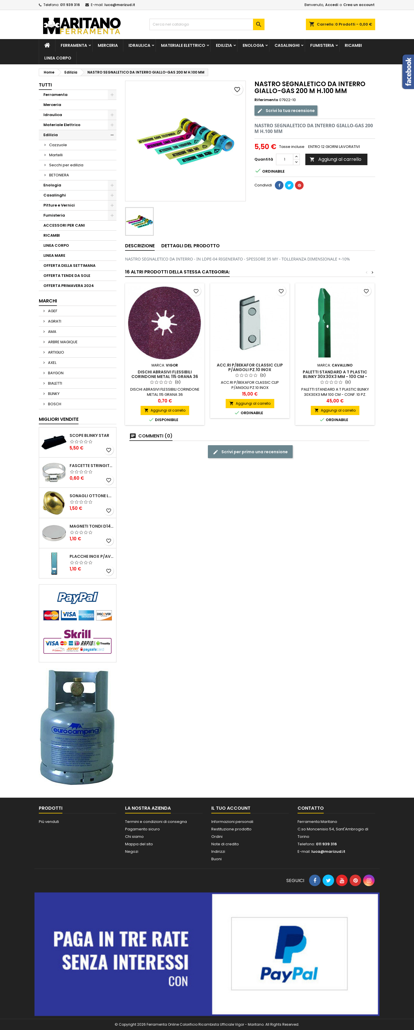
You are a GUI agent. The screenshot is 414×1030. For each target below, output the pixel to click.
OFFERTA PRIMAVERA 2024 (68, 285)
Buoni (216, 859)
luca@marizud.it (119, 4)
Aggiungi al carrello (335, 159)
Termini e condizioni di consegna (156, 821)
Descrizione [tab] (140, 245)
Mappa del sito (139, 844)
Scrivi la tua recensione (286, 111)
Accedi (331, 4)
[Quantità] (284, 159)
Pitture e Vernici (59, 205)
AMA (51, 331)
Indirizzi (218, 851)
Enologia (253, 45)
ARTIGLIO (55, 352)
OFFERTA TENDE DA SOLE (66, 275)
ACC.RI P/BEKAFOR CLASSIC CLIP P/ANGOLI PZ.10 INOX (250, 367)
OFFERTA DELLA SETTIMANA (69, 265)
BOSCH (54, 404)
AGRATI (54, 321)
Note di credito (225, 844)
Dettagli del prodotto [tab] (190, 245)
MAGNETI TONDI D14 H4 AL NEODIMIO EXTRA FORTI (92, 526)
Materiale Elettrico (183, 45)
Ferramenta (74, 45)
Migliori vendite (58, 419)
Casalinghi (287, 45)
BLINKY (53, 393)
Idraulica (139, 45)
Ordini (217, 836)
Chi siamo (134, 836)
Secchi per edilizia (66, 165)
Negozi (131, 851)
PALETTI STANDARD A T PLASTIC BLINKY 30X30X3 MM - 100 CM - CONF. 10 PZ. (335, 376)
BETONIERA (59, 175)
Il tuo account (230, 808)
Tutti (45, 85)
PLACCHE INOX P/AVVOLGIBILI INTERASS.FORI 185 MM (92, 556)
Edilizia (224, 45)
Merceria (108, 45)
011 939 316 (70, 4)
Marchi (48, 301)
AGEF (52, 311)
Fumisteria (322, 45)
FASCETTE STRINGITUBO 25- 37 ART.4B (92, 465)
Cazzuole (58, 145)
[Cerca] (207, 24)
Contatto (311, 808)
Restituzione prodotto (231, 829)
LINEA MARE (54, 255)
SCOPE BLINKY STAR (89, 435)
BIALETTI (54, 383)
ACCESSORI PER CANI (64, 225)
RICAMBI (353, 45)
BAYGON (55, 373)
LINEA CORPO (57, 58)
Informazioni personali (232, 821)
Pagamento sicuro (142, 829)
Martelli (56, 155)
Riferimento (266, 100)
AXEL (51, 362)
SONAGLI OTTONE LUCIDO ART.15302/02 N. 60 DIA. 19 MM (92, 495)
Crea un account (359, 4)
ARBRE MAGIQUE (62, 342)
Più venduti (49, 821)
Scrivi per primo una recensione (250, 452)
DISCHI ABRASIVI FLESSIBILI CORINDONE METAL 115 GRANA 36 (164, 374)
